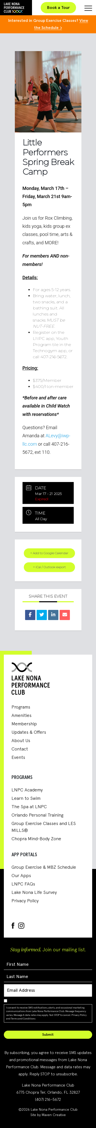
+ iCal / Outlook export (49, 567)
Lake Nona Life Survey (34, 892)
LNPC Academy (27, 790)
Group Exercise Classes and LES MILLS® (44, 827)
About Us (21, 741)
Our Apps (21, 876)
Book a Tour (58, 8)
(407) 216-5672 (48, 1099)
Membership (24, 724)
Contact (20, 749)
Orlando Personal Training (37, 815)
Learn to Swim (26, 798)
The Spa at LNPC (29, 807)
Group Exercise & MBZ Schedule (44, 867)
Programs (21, 707)
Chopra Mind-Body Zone (36, 839)
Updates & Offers (29, 732)
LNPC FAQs (23, 884)
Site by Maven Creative (48, 1115)
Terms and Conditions (23, 1018)
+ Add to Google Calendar (49, 553)
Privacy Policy (25, 901)
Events (18, 757)
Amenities (21, 715)
